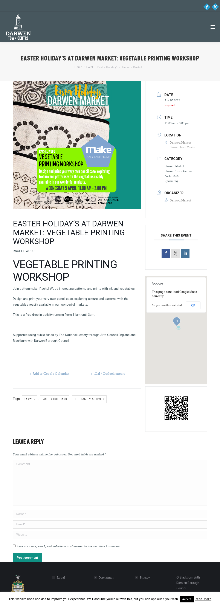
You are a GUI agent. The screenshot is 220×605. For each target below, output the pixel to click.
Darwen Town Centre (178, 171)
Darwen (29, 399)
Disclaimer (106, 577)
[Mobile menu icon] (213, 27)
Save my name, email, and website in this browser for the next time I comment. (69, 546)
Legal (61, 577)
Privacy (145, 577)
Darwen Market (174, 166)
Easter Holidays (54, 399)
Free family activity (89, 399)
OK (193, 305)
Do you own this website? (167, 305)
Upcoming (171, 181)
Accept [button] (186, 599)
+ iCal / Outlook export (107, 374)
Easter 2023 (172, 176)
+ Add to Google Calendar (49, 374)
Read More (203, 599)
